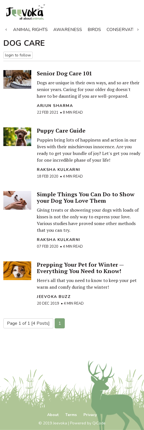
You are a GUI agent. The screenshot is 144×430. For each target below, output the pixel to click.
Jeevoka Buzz (54, 296)
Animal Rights (30, 30)
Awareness (67, 30)
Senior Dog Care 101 (64, 73)
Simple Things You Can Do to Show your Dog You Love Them (86, 197)
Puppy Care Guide (61, 130)
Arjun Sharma (55, 105)
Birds (94, 30)
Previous (6, 28)
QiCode (98, 423)
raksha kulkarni (58, 169)
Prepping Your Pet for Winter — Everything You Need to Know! (80, 268)
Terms (71, 414)
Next (138, 28)
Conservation (124, 30)
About (53, 414)
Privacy (90, 414)
